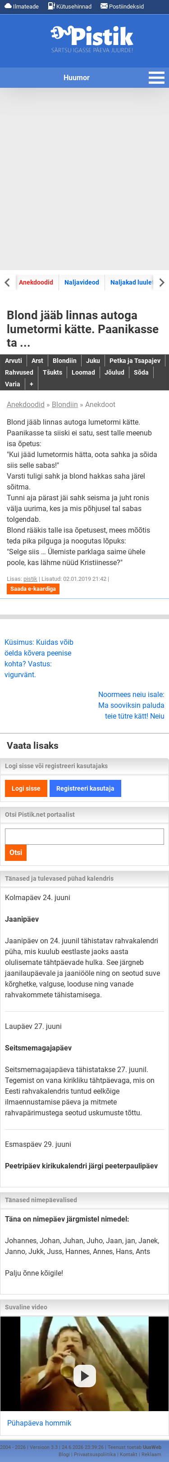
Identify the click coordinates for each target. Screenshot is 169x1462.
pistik (30, 578)
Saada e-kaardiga (33, 588)
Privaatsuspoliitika (95, 1454)
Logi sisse (26, 788)
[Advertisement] (84, 179)
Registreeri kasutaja (85, 788)
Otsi (15, 852)
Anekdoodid (36, 282)
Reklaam (151, 1454)
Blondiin (65, 404)
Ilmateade (22, 6)
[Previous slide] (8, 282)
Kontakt (128, 1454)
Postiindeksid (122, 6)
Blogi (64, 1454)
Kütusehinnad (69, 6)
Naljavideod (81, 282)
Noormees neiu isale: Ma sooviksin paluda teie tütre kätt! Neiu (131, 705)
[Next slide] (161, 282)
